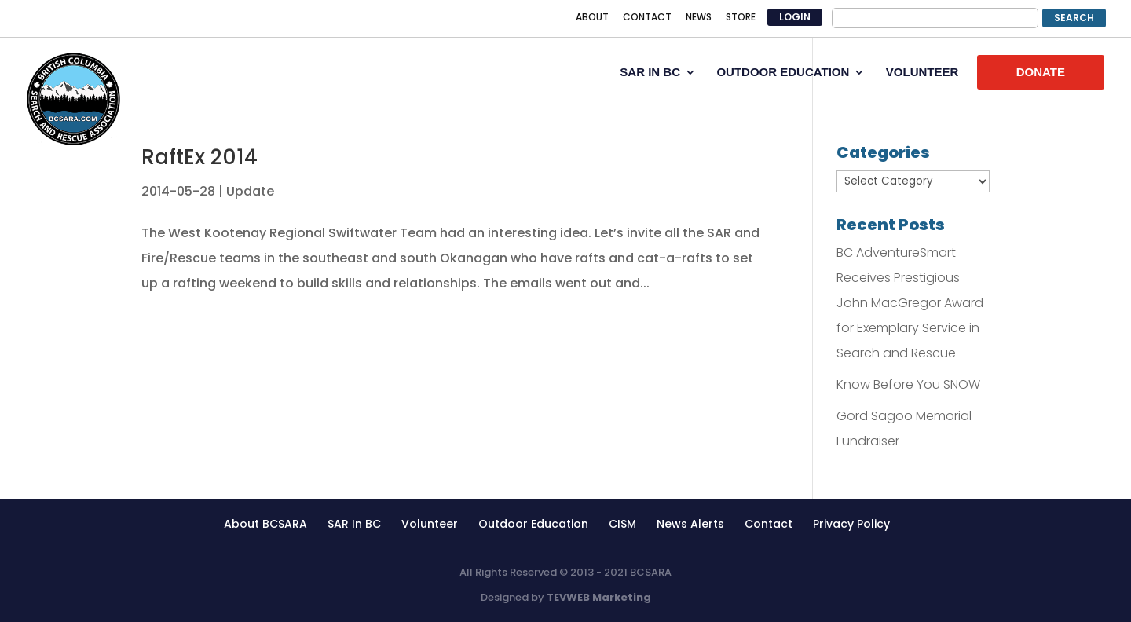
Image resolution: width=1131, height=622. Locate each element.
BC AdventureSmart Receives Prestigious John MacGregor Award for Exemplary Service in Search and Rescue (909, 302)
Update (250, 191)
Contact (768, 524)
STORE (741, 18)
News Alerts (690, 524)
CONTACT (647, 18)
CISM (622, 524)
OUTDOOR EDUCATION (782, 73)
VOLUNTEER (922, 73)
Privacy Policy (851, 524)
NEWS (699, 18)
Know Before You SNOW (908, 384)
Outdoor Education (533, 524)
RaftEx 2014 (199, 157)
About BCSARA (265, 524)
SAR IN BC (650, 73)
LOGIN (795, 17)
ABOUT (592, 18)
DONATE (1040, 72)
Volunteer (429, 524)
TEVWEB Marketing (599, 597)
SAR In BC (354, 524)
